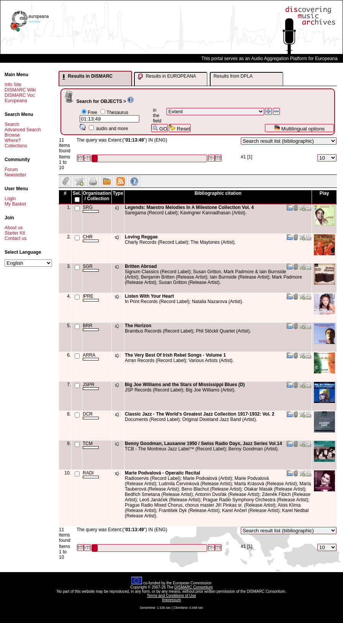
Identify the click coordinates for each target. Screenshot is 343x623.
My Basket (15, 204)
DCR (91, 415)
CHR (91, 238)
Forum (11, 169)
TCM (91, 445)
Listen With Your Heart (149, 296)
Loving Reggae (141, 237)
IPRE (91, 298)
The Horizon (138, 325)
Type (118, 193)
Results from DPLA (233, 76)
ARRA (91, 356)
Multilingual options (299, 128)
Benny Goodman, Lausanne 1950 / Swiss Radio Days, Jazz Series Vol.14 (203, 443)
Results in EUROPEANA (167, 76)
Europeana (16, 100)
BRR (91, 327)
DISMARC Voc (20, 95)
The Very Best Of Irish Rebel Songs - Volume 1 (175, 355)
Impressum (171, 600)
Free (92, 112)
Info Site (13, 84)
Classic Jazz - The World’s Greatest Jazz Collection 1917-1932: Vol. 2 (199, 414)
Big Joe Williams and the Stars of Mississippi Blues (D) (185, 384)
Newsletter (15, 175)
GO (159, 128)
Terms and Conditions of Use (171, 596)
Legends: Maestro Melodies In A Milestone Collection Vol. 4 (189, 207)
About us (14, 227)
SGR (91, 268)
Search (12, 124)
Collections (16, 145)
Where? (13, 140)
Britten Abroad (141, 266)
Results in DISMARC (87, 76)
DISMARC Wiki (20, 90)
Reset (179, 128)
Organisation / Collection (97, 196)
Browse (12, 135)
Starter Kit (15, 233)
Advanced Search (23, 129)
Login (10, 198)
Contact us (15, 238)
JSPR (91, 386)
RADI (91, 474)
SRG (91, 209)
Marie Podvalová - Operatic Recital (162, 473)
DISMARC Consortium (194, 587)
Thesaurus (117, 112)
